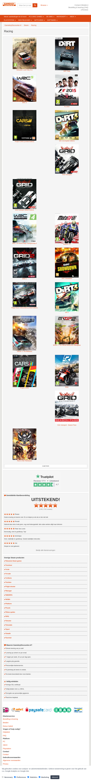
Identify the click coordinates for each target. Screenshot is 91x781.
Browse (44, 5)
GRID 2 (24, 279)
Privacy (5, 764)
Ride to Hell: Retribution (24, 461)
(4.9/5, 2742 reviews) (45, 509)
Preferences (20, 777)
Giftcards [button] (39, 20)
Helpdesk (6, 732)
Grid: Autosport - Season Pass (66, 425)
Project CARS (24, 388)
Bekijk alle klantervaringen (45, 550)
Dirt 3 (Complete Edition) (67, 141)
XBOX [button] (73, 16)
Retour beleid (8, 726)
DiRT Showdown (67, 278)
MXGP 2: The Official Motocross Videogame (67, 345)
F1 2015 (66, 106)
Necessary (7, 777)
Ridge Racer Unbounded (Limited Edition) (24, 308)
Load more (45, 466)
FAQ (86, 7)
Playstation (7, 749)
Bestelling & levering (76, 7)
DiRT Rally (67, 71)
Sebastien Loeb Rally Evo (24, 70)
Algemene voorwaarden (11, 760)
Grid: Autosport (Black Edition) (24, 210)
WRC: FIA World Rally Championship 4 (24, 243)
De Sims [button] (50, 16)
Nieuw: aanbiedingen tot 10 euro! (15, 16)
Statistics (32, 777)
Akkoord (55, 777)
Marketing (44, 777)
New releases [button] (25, 20)
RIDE (66, 387)
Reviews (85, 10)
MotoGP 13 (66, 244)
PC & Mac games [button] (36, 16)
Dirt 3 (66, 312)
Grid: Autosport (67, 174)
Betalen (84, 5)
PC (4, 741)
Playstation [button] (10, 20)
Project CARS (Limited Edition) (24, 141)
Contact (77, 5)
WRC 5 (24, 102)
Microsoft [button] (62, 16)
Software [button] (52, 20)
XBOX (5, 745)
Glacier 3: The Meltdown (24, 351)
